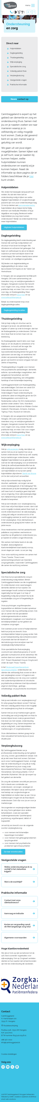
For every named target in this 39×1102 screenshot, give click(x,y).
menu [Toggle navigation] (30, 5)
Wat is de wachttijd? (13, 882)
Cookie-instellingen (9, 1054)
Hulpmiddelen (15, 48)
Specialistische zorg (18, 66)
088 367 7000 (6, 1040)
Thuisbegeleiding (17, 57)
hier (31, 176)
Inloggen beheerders (27, 1094)
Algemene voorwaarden (15, 938)
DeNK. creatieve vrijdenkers (19, 1097)
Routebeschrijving (9, 1026)
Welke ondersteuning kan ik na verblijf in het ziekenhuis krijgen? (18, 869)
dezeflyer (21, 295)
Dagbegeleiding (16, 53)
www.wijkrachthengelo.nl (11, 297)
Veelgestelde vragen (18, 80)
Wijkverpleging (16, 62)
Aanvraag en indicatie (14, 913)
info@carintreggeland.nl (10, 1042)
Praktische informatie (18, 84)
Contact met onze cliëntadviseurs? (12, 901)
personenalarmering (27, 205)
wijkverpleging (13, 449)
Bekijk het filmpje (29, 473)
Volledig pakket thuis (18, 71)
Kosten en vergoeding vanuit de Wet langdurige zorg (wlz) (17, 925)
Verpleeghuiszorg (17, 75)
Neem (19, 99)
